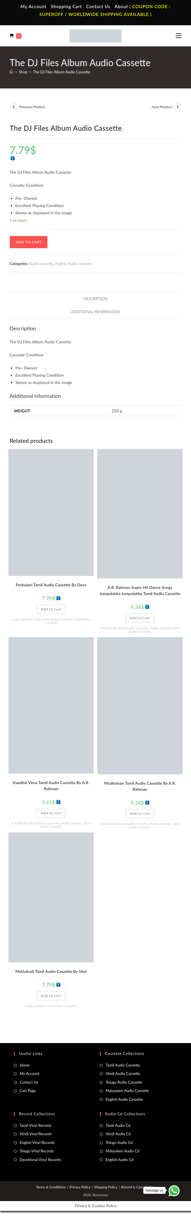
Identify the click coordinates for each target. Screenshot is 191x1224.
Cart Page (28, 1090)
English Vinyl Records (37, 1142)
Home (25, 1065)
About (121, 6)
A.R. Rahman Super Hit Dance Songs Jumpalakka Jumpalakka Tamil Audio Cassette (140, 590)
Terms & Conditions (51, 1187)
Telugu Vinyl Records (37, 1151)
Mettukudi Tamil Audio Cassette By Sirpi (51, 971)
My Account (34, 6)
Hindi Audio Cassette (123, 1073)
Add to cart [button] (51, 609)
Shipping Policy (105, 1187)
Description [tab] (95, 299)
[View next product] (177, 107)
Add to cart (29, 242)
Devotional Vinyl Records (40, 1159)
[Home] (11, 72)
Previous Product (32, 107)
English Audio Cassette (124, 1099)
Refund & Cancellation (138, 1187)
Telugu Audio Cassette (124, 1082)
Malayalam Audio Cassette (127, 1090)
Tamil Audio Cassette (123, 1065)
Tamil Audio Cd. (118, 1125)
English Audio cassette (73, 263)
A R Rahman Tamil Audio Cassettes (124, 628)
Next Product (162, 107)
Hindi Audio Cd (118, 1133)
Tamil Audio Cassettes (62, 1006)
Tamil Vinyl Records (36, 1125)
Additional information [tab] (95, 312)
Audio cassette (41, 263)
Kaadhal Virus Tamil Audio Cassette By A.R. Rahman (51, 785)
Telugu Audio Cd (119, 1142)
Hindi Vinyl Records (36, 1133)
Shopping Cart (66, 6)
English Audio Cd (119, 1159)
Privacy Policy (79, 1187)
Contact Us (98, 6)
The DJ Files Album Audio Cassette (61, 72)
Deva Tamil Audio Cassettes (53, 619)
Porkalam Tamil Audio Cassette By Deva (51, 584)
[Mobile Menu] (178, 35)
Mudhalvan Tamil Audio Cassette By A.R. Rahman (140, 786)
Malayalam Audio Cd (122, 1151)
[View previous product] (14, 107)
